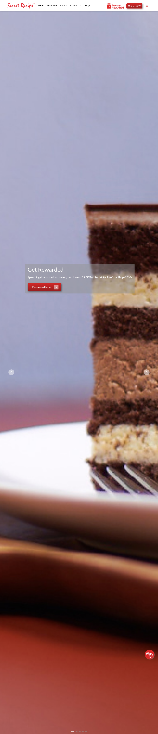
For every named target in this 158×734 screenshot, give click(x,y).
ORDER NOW (134, 6)
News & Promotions (57, 5)
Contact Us (76, 5)
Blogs (87, 5)
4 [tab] (83, 731)
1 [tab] (72, 731)
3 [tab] (80, 731)
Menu (41, 5)
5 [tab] (86, 731)
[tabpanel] (79, 372)
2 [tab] (76, 731)
